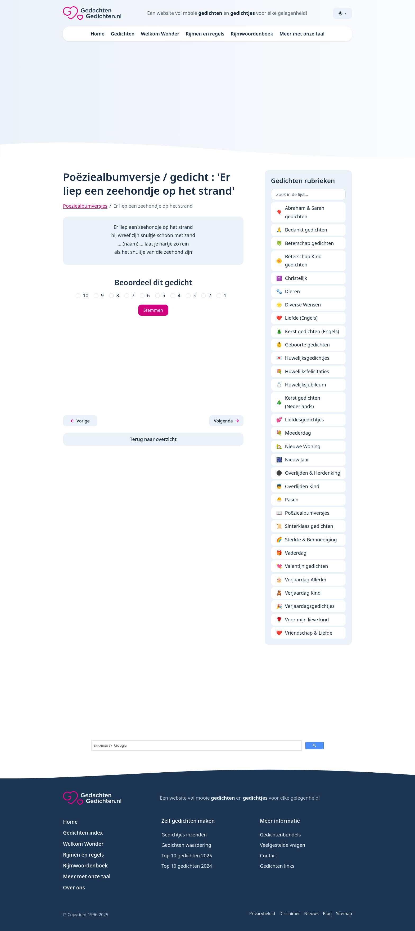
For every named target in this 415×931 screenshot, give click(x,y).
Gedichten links (277, 866)
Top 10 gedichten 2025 (186, 855)
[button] (80, 420)
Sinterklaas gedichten (304, 526)
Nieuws (311, 913)
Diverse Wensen (298, 305)
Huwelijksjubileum (301, 385)
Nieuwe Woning (298, 446)
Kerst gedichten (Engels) (307, 331)
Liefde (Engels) (297, 318)
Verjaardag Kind (298, 593)
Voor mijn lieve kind (302, 620)
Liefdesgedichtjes (300, 420)
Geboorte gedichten (303, 345)
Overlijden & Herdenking (308, 473)
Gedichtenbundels (280, 834)
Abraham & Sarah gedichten (300, 212)
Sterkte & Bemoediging (306, 540)
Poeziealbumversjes (85, 206)
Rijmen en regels (205, 33)
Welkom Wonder (160, 33)
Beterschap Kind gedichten (299, 260)
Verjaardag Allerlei (301, 580)
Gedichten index (83, 832)
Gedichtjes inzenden (184, 834)
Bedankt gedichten (301, 230)
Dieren (288, 291)
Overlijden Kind (297, 486)
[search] (196, 745)
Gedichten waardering (186, 845)
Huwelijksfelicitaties (302, 371)
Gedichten (123, 33)
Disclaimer (289, 913)
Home (98, 33)
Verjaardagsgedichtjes (305, 606)
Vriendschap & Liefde (304, 633)
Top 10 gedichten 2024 (186, 866)
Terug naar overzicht (153, 439)
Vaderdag (291, 553)
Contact (268, 855)
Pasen (287, 500)
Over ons (74, 887)
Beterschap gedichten (305, 243)
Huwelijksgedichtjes (303, 358)
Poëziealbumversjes (303, 513)
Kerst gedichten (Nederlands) (298, 402)
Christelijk (291, 278)
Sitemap (344, 913)
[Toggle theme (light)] (342, 13)
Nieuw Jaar (292, 460)
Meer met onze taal (301, 33)
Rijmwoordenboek (252, 33)
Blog (327, 913)
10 (85, 295)
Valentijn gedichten (302, 566)
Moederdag (293, 433)
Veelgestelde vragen (282, 845)
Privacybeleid (262, 913)
